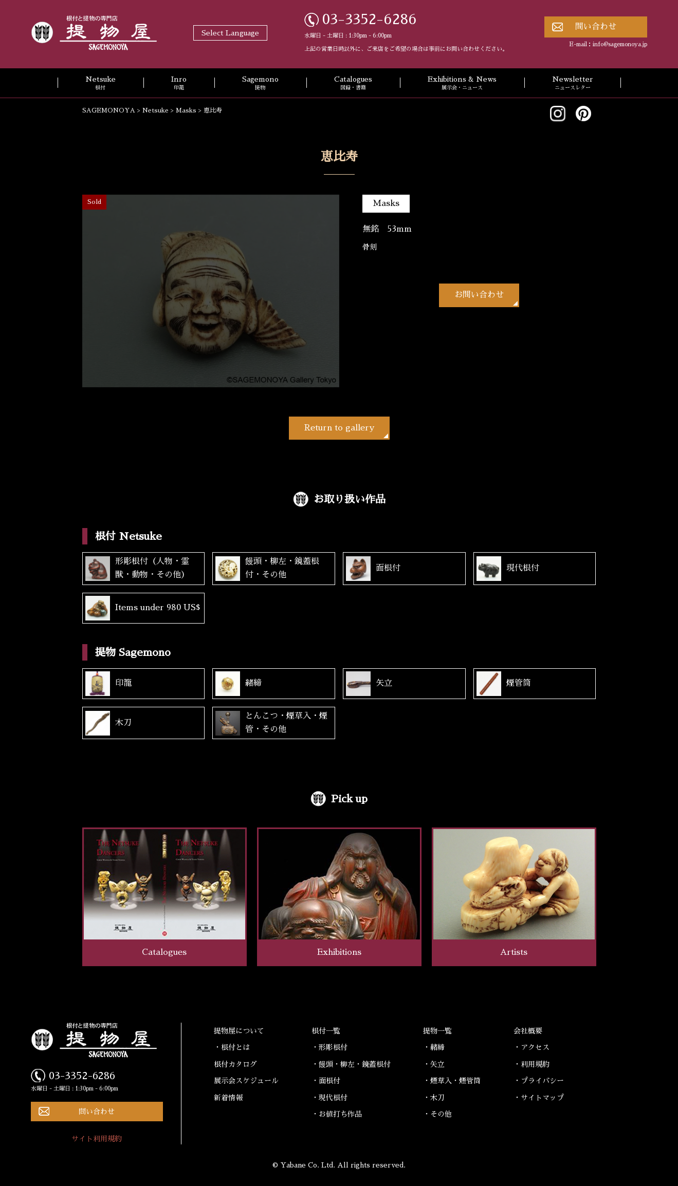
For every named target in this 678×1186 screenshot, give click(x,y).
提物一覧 (437, 1030)
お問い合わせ (479, 295)
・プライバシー (539, 1080)
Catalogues (353, 84)
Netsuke (100, 84)
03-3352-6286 (369, 19)
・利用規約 (531, 1064)
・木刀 (434, 1097)
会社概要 (528, 1030)
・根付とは (232, 1047)
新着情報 (228, 1097)
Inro (179, 84)
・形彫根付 (329, 1047)
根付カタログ (235, 1064)
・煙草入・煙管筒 (452, 1080)
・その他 (437, 1114)
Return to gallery (339, 428)
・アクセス (531, 1047)
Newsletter (572, 84)
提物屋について (239, 1030)
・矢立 (434, 1064)
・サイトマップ (539, 1097)
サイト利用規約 (96, 1138)
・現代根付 (329, 1097)
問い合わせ (595, 27)
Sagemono (260, 84)
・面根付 (325, 1080)
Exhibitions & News (462, 84)
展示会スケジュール (246, 1080)
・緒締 (434, 1047)
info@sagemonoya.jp (620, 44)
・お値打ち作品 (336, 1114)
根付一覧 (325, 1030)
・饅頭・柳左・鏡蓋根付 (351, 1064)
